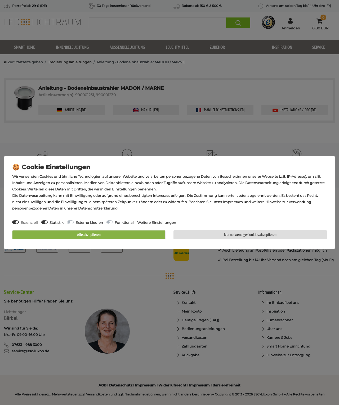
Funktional (124, 222)
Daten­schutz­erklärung (98, 208)
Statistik (57, 222)
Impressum (233, 202)
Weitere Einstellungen (156, 222)
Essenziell (29, 222)
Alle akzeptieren (89, 234)
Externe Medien (89, 222)
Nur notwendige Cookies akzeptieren (250, 234)
